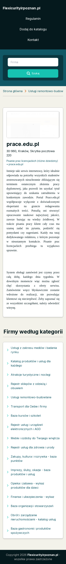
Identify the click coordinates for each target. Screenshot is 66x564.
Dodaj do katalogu (33, 29)
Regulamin (33, 18)
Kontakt (33, 40)
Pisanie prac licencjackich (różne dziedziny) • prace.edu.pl (32, 162)
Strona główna (13, 91)
